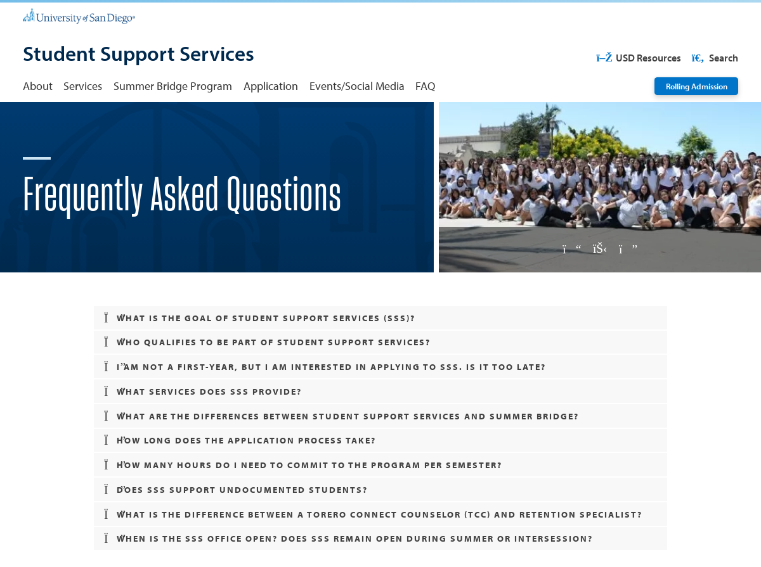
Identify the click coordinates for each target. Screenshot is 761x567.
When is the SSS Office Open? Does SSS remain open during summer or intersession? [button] (348, 538)
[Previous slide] (572, 249)
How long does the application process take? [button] (240, 440)
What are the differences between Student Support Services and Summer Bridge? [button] (341, 416)
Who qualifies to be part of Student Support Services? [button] (267, 342)
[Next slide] (628, 249)
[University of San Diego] (79, 14)
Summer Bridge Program (173, 86)
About (38, 86)
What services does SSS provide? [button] (203, 391)
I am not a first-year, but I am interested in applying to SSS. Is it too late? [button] (325, 366)
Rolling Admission (696, 85)
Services (82, 86)
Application (271, 86)
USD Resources (638, 57)
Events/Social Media (357, 86)
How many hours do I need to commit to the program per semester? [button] (303, 465)
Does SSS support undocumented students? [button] (236, 489)
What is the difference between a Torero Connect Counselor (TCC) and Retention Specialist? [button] (373, 514)
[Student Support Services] (138, 55)
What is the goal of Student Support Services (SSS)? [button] (259, 318)
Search (713, 57)
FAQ (425, 86)
